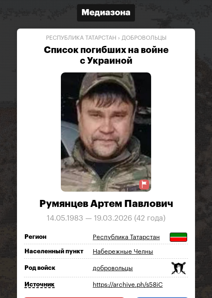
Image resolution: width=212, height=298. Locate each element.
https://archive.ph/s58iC (128, 285)
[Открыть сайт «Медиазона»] (106, 14)
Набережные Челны (123, 252)
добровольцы (144, 38)
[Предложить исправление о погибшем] (144, 184)
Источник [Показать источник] (39, 284)
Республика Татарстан (81, 38)
